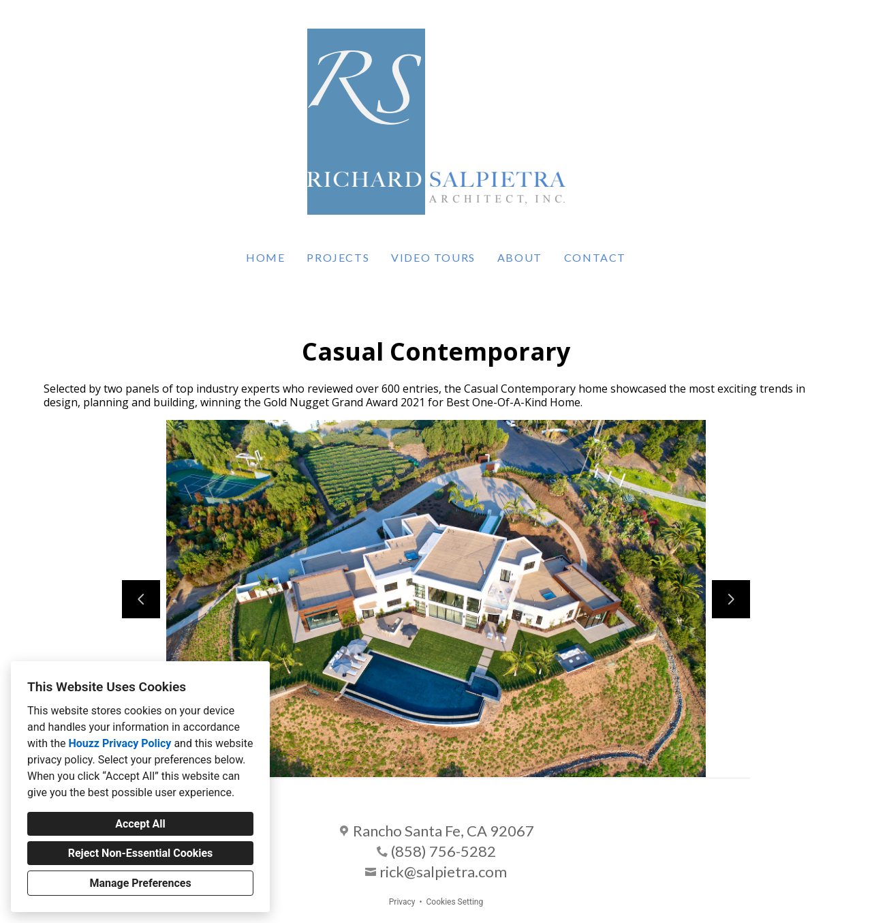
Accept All (140, 823)
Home (265, 257)
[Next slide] (731, 599)
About (519, 257)
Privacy (402, 902)
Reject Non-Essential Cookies (140, 853)
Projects (338, 257)
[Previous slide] (141, 599)
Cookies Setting (455, 902)
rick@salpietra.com (443, 871)
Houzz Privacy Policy (119, 743)
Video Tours (433, 257)
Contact (595, 257)
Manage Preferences (140, 883)
